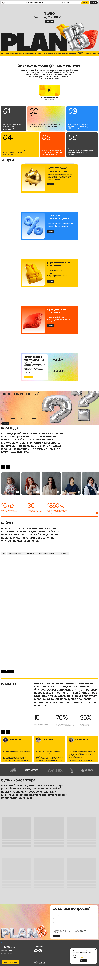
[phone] (20, 406)
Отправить (5, 423)
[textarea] (20, 412)
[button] (49, 90)
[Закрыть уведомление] (95, 949)
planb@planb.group (39, 946)
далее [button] (90, 760)
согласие (34, 417)
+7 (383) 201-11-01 (6, 953)
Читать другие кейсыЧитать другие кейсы (7, 671)
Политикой (13, 417)
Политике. (80, 957)
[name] (20, 402)
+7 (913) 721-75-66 (6, 950)
